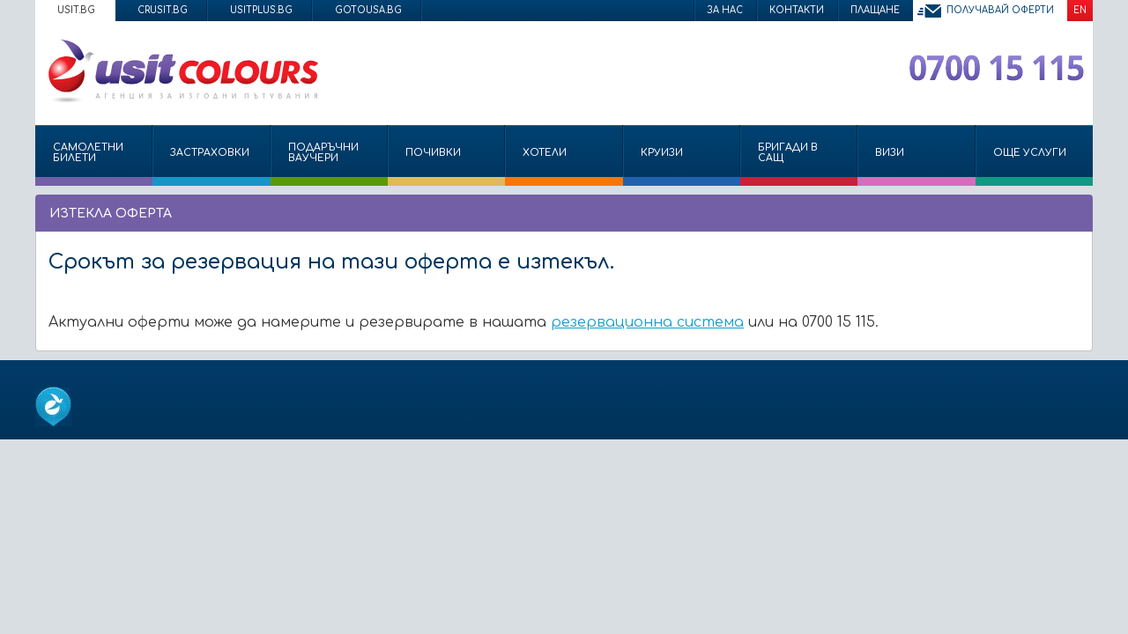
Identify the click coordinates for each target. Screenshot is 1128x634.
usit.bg (76, 10)
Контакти (796, 10)
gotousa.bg (368, 10)
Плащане (875, 10)
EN (1080, 10)
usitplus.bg (261, 10)
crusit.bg (162, 10)
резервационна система (647, 322)
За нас (725, 10)
